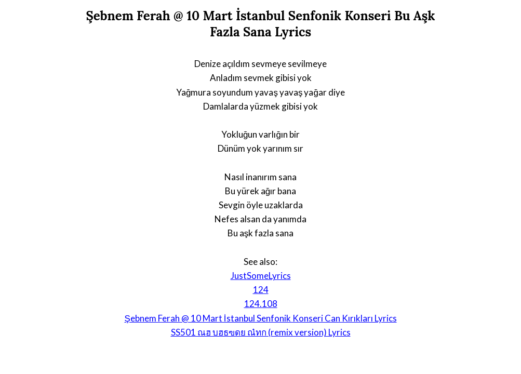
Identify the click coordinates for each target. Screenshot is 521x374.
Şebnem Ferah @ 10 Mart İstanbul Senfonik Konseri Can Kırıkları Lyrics (260, 318)
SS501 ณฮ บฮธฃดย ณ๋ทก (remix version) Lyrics (261, 332)
